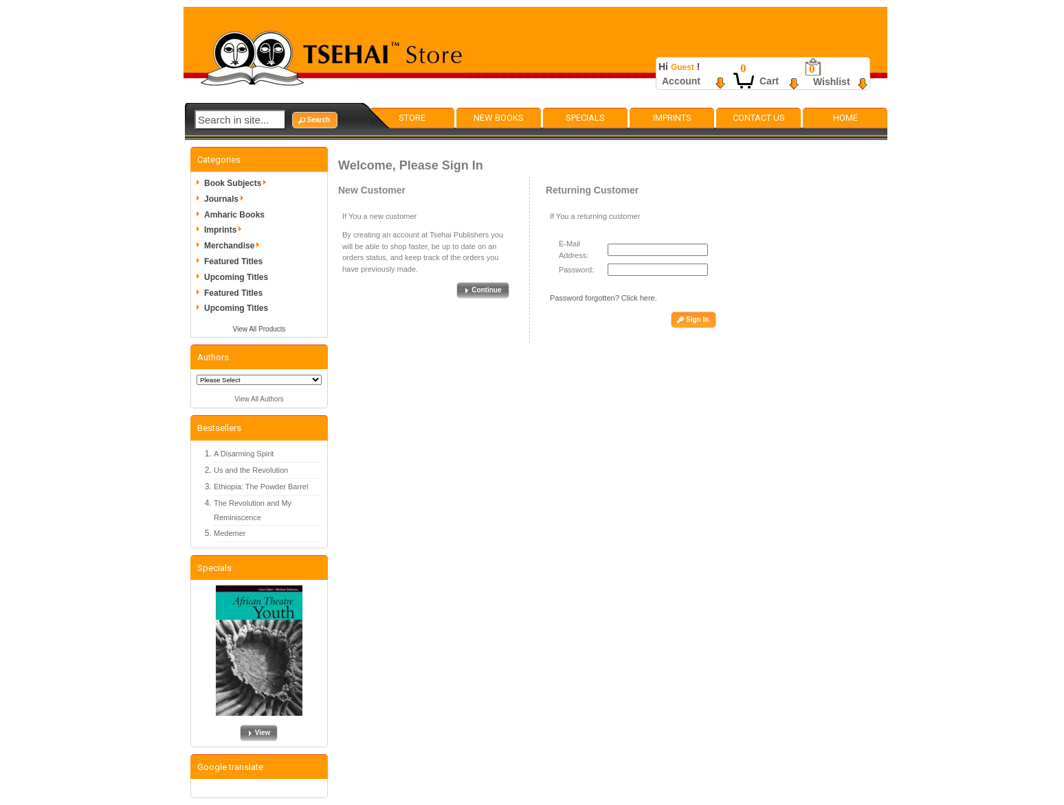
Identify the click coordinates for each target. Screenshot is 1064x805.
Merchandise (234, 245)
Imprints (672, 118)
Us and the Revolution (251, 470)
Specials (585, 118)
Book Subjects (237, 183)
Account (681, 80)
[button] (314, 120)
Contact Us (759, 118)
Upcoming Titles (236, 277)
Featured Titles (233, 261)
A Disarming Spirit (244, 454)
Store (412, 118)
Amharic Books (234, 215)
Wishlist (831, 81)
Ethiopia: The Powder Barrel (261, 486)
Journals (226, 199)
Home (845, 118)
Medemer (229, 533)
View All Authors (259, 399)
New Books (499, 118)
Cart (769, 80)
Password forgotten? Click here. (603, 298)
